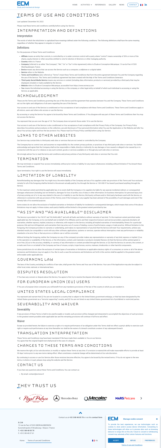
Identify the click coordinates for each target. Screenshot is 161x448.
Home (74, 5)
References (100, 5)
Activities (86, 5)
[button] (157, 419)
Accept (116, 440)
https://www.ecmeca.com (84, 86)
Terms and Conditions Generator (110, 77)
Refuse (133, 440)
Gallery (112, 5)
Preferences (150, 440)
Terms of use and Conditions (132, 445)
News (121, 5)
